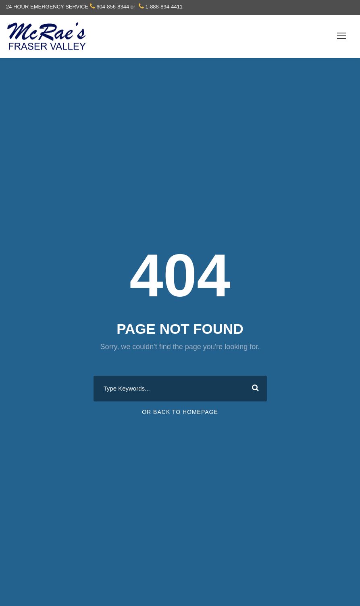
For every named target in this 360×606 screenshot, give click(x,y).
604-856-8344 (112, 7)
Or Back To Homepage (180, 412)
